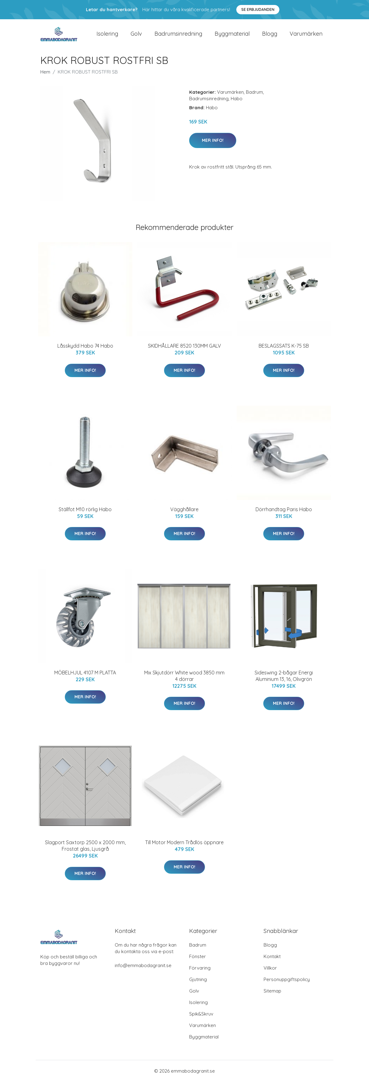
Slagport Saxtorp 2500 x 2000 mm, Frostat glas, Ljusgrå (85, 854)
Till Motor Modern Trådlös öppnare (184, 851)
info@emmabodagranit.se (143, 974)
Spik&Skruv (201, 1022)
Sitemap (272, 999)
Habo (236, 107)
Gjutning (198, 988)
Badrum (254, 100)
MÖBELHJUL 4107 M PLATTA (85, 681)
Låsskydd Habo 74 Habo (85, 354)
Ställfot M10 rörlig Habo (85, 517)
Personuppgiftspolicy (287, 988)
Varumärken (306, 37)
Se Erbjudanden (257, 9)
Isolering (107, 37)
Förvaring (200, 976)
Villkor (270, 976)
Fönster (197, 965)
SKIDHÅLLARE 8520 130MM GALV (184, 354)
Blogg (269, 37)
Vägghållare (184, 517)
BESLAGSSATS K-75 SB (284, 354)
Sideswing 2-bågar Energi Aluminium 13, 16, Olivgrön (284, 684)
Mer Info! (213, 148)
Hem (45, 80)
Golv (136, 37)
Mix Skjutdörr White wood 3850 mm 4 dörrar (184, 684)
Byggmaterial (232, 37)
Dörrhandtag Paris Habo (284, 517)
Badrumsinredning (178, 37)
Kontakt (272, 965)
